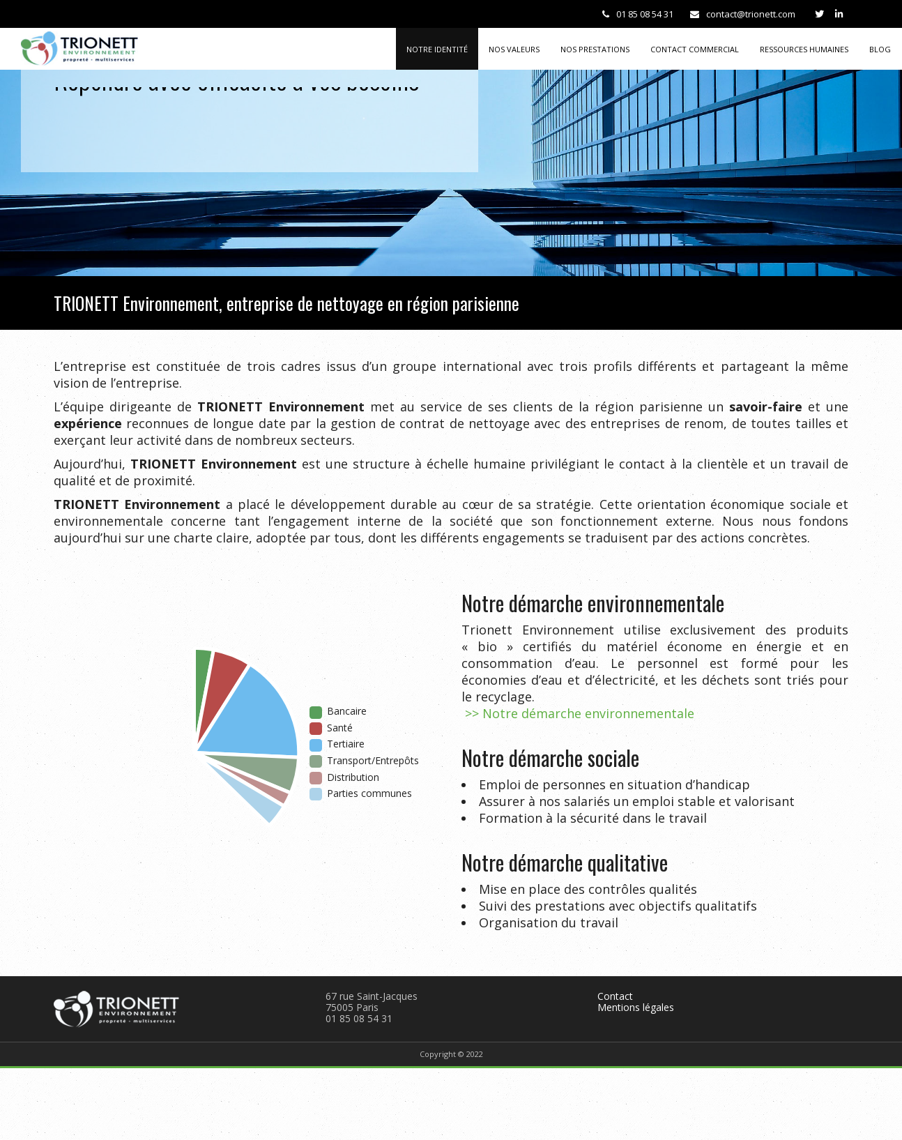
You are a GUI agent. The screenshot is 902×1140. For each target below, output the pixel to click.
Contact (615, 996)
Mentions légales (635, 1007)
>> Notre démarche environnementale (577, 713)
